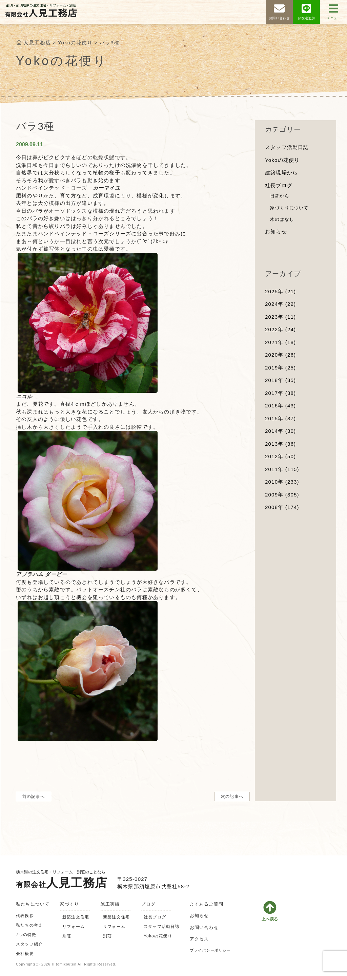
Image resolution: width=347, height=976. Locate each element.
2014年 (280, 431)
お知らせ (276, 231)
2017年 (280, 393)
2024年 (280, 304)
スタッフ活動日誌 (287, 147)
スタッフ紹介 (29, 944)
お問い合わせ (204, 927)
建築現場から (281, 172)
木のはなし (282, 219)
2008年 (282, 507)
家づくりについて (289, 207)
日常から (279, 195)
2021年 (280, 342)
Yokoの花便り (282, 160)
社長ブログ (278, 185)
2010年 (282, 482)
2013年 (280, 444)
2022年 (280, 329)
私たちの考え (29, 925)
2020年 (280, 355)
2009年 (282, 494)
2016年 (280, 405)
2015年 (280, 418)
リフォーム (73, 926)
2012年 (280, 456)
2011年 (282, 469)
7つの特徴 (26, 934)
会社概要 (25, 953)
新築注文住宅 (75, 917)
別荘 (66, 936)
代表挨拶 (25, 915)
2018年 (280, 380)
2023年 (280, 317)
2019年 (280, 367)
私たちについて (32, 904)
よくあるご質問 (206, 904)
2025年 (280, 291)
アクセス (199, 938)
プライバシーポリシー (210, 950)
